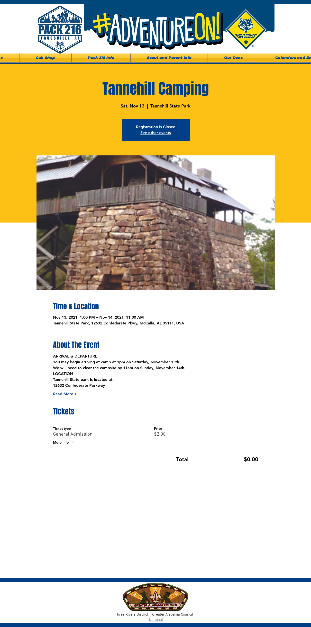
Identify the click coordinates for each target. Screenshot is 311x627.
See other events (155, 132)
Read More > (65, 394)
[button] (101, 58)
